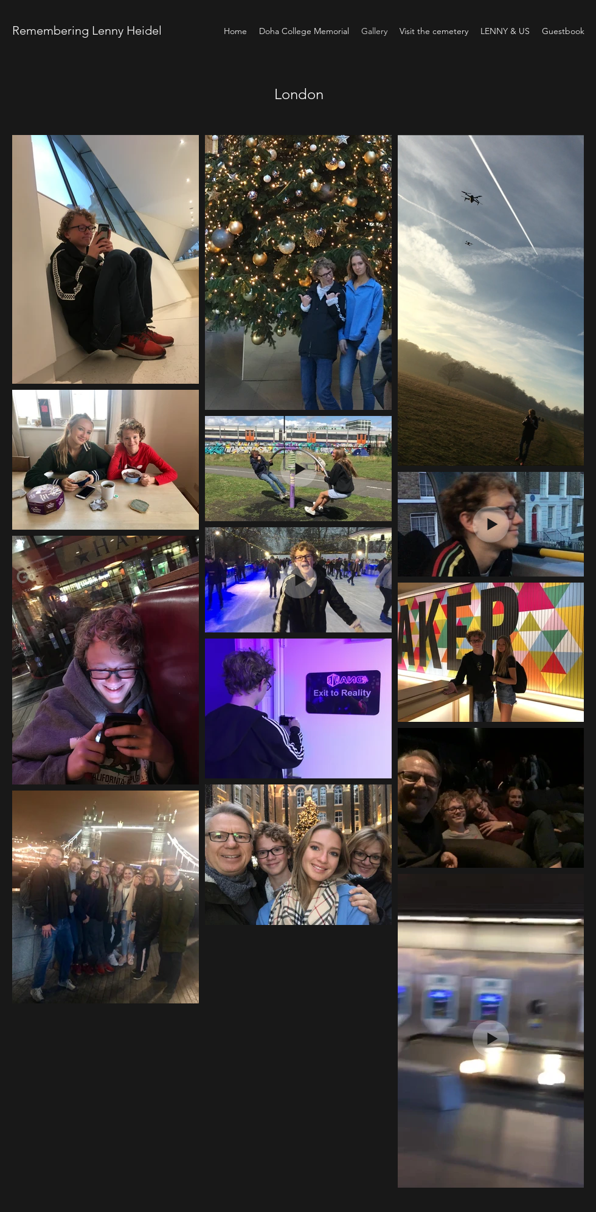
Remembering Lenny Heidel (88, 30)
